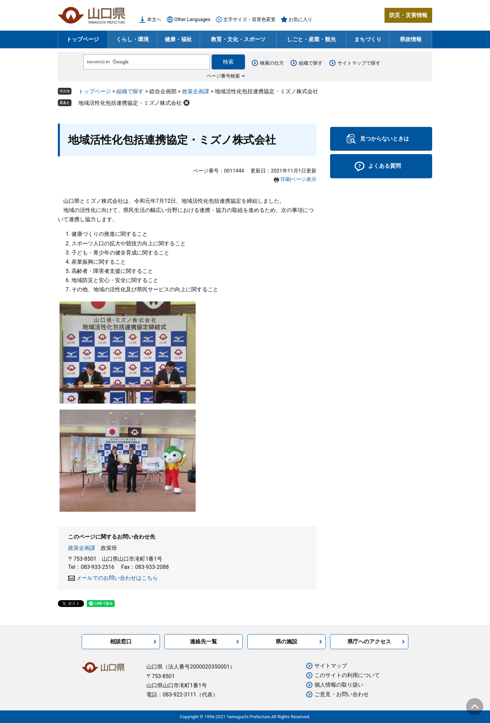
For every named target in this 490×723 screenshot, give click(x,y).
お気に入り (300, 19)
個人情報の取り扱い (338, 684)
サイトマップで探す (359, 63)
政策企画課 (195, 91)
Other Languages (192, 19)
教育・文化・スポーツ (238, 39)
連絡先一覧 (203, 641)
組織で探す (311, 63)
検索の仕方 (272, 63)
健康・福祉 (178, 39)
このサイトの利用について (347, 675)
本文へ (154, 19)
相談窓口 (121, 641)
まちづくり (367, 39)
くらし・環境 (132, 39)
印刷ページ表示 (298, 179)
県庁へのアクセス (369, 641)
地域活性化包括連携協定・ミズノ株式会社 (130, 103)
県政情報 (411, 39)
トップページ (82, 39)
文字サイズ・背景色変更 (249, 19)
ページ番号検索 (223, 75)
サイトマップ (330, 665)
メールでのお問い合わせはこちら (117, 578)
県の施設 (286, 641)
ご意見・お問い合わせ (341, 694)
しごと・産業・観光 (311, 39)
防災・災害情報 (408, 15)
